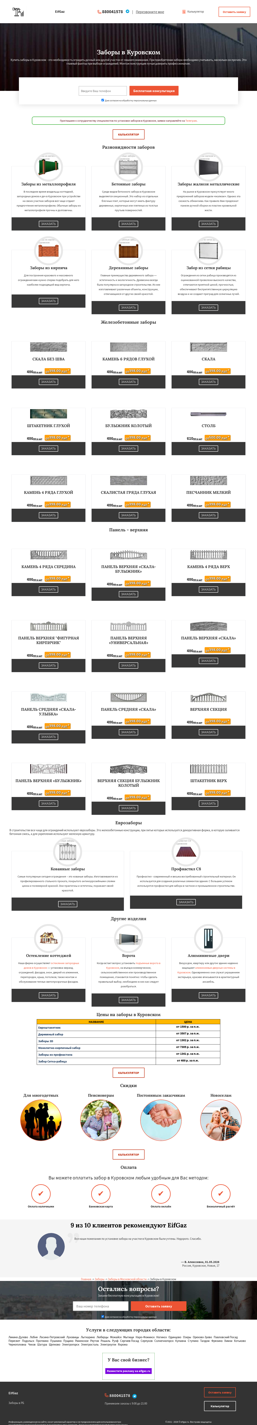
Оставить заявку (234, 12)
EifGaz (13, 1393)
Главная (86, 1279)
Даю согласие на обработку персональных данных (129, 100)
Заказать (48, 224)
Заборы (99, 1279)
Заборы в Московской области (127, 1279)
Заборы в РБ (16, 1403)
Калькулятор (193, 11)
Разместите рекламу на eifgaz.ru (128, 1371)
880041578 (112, 11)
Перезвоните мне (150, 11)
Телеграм (191, 120)
